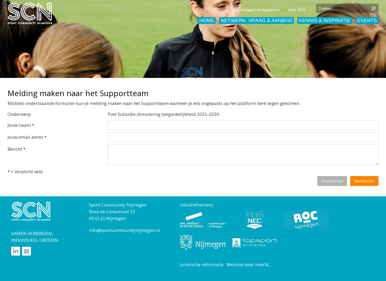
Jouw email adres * (27, 137)
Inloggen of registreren (256, 10)
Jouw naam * (21, 125)
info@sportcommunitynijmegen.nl (124, 230)
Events (367, 20)
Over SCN (296, 10)
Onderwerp (19, 114)
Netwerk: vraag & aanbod (256, 20)
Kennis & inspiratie (324, 20)
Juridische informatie (201, 264)
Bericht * (16, 149)
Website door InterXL (248, 264)
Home (206, 20)
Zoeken (373, 8)
